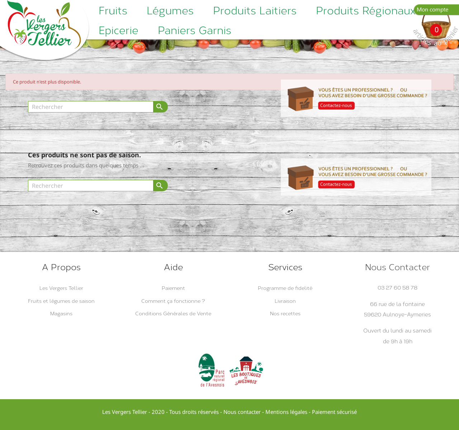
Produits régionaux (366, 10)
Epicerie (118, 30)
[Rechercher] (90, 107)
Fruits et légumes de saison (61, 301)
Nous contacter (242, 411)
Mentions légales (286, 411)
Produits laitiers (255, 10)
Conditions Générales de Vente (173, 314)
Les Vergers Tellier (61, 288)
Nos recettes (285, 314)
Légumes (170, 10)
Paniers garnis (194, 30)
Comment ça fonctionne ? (173, 301)
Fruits (113, 10)
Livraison (285, 301)
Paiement (173, 288)
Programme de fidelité (285, 288)
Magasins (61, 314)
